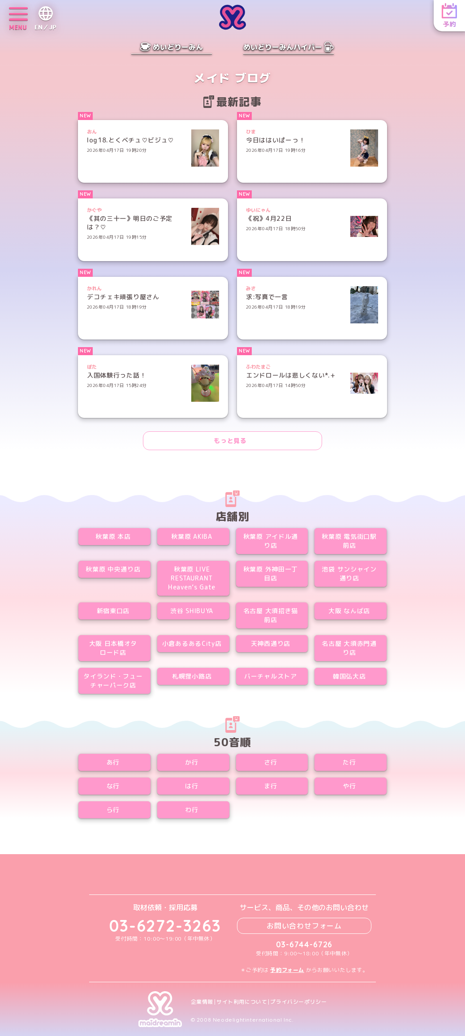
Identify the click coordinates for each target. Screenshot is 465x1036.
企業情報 (202, 1002)
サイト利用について (241, 1002)
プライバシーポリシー (298, 1002)
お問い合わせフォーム (304, 926)
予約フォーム (287, 970)
